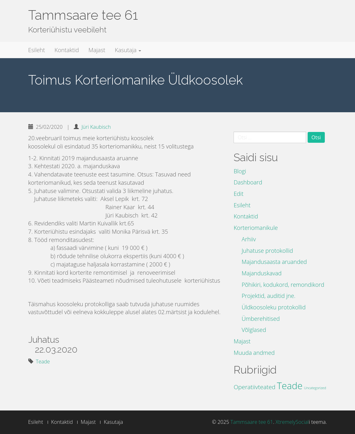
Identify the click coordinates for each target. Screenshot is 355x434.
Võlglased (254, 330)
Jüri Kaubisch (96, 126)
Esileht (36, 50)
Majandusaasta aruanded (274, 261)
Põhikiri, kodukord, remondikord (283, 284)
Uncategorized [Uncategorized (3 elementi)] (315, 388)
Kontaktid (67, 50)
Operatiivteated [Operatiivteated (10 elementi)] (254, 387)
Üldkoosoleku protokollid (274, 307)
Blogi (240, 171)
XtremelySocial (292, 421)
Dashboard (248, 182)
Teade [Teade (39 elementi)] (290, 385)
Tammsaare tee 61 (83, 15)
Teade (43, 361)
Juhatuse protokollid (267, 250)
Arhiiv (249, 239)
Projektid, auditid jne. (268, 296)
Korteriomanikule (256, 227)
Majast (96, 50)
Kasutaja (128, 50)
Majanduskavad (262, 273)
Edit (238, 193)
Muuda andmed (254, 352)
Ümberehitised (261, 318)
